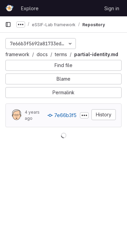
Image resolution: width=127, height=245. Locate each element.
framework (17, 54)
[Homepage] (10, 8)
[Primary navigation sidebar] (8, 24)
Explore (30, 8)
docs (42, 54)
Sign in (111, 8)
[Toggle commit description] (84, 115)
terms (61, 54)
